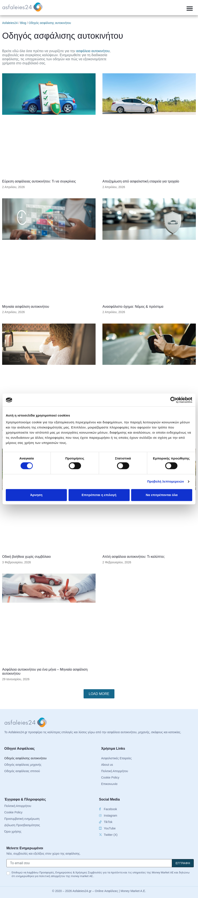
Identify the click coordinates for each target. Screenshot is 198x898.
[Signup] (183, 863)
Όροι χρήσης (12, 831)
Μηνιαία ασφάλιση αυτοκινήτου (25, 306)
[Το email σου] (89, 863)
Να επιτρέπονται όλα (162, 495)
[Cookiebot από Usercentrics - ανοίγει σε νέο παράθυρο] (173, 400)
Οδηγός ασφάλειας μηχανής (22, 764)
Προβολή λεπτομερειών (165, 481)
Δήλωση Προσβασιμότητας (22, 825)
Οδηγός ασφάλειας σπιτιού (22, 771)
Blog (23, 23)
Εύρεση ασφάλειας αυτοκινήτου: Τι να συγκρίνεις (39, 181)
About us (107, 764)
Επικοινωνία (109, 784)
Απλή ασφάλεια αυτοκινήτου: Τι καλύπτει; (133, 556)
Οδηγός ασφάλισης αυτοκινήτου (25, 758)
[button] (189, 8)
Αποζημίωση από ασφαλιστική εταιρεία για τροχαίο (140, 181)
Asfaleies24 (10, 23)
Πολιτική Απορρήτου (114, 771)
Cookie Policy (110, 777)
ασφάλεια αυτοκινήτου (93, 51)
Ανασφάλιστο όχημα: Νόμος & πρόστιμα (132, 306)
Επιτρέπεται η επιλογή (99, 495)
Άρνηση (36, 495)
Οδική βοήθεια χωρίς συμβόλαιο (26, 556)
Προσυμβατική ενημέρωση (21, 818)
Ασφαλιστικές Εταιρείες (116, 758)
